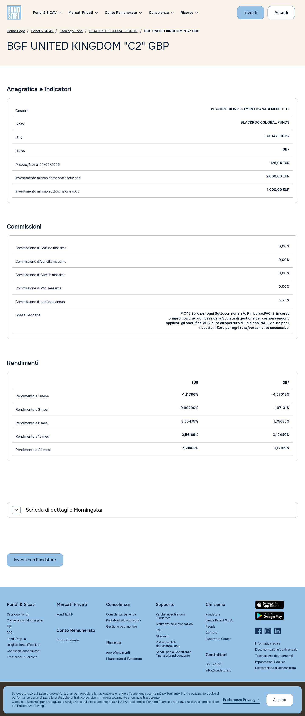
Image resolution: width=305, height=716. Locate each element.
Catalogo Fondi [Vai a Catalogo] (71, 31)
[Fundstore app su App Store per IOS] (276, 604)
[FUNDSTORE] (14, 13)
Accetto (279, 700)
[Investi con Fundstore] (250, 12)
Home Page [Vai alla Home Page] (16, 31)
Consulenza (159, 12)
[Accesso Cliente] (281, 12)
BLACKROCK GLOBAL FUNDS (113, 31)
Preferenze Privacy (239, 700)
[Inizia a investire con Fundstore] (35, 560)
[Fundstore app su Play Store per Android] (276, 615)
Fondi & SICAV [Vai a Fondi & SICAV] (42, 31)
